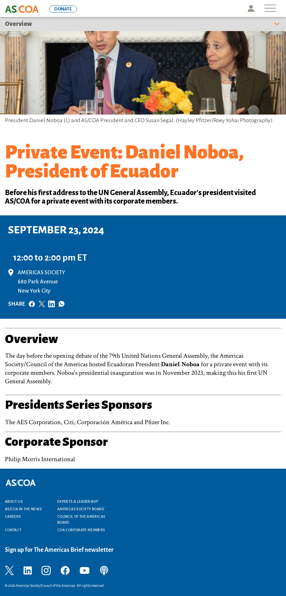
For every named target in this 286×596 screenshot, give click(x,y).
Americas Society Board (80, 509)
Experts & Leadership (77, 501)
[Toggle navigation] (270, 9)
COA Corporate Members (81, 530)
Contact (13, 530)
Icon (251, 8)
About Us (14, 501)
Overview (18, 24)
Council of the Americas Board (81, 519)
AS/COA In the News (23, 509)
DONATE (63, 9)
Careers (13, 516)
